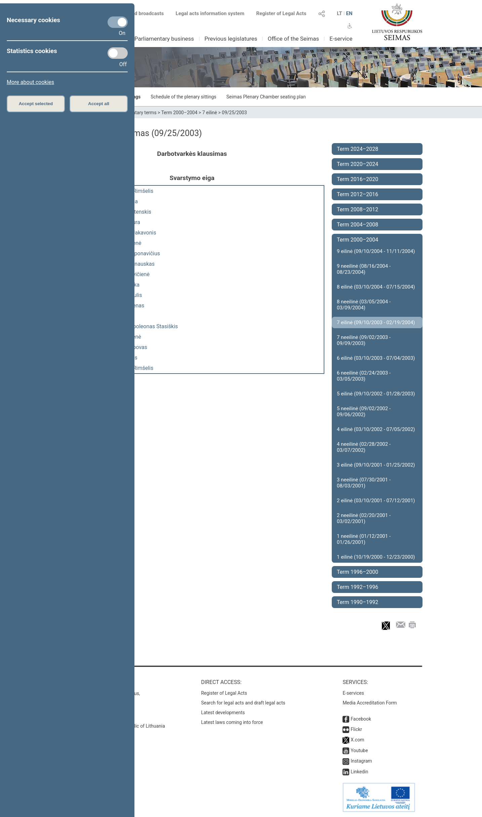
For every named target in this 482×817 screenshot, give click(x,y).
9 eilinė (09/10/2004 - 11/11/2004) (376, 251)
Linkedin (359, 771)
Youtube (359, 750)
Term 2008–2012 (357, 209)
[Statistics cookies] (118, 53)
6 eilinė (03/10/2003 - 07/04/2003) (376, 358)
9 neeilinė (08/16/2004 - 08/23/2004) (364, 269)
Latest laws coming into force (232, 722)
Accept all (98, 103)
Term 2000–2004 (179, 112)
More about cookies (30, 82)
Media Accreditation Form (370, 702)
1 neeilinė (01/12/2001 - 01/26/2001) (364, 539)
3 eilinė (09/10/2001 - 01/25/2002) (376, 465)
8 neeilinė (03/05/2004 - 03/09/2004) (364, 305)
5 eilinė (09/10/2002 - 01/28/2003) (376, 394)
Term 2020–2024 (357, 164)
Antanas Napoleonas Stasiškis (141, 326)
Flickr (356, 729)
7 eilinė (209, 112)
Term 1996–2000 (357, 572)
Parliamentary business (164, 38)
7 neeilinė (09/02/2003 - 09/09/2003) (364, 340)
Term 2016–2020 (357, 179)
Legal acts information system (210, 13)
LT (339, 13)
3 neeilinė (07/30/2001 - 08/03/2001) (364, 483)
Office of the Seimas (293, 38)
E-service (340, 38)
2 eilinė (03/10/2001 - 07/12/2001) (376, 501)
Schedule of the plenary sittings (183, 96)
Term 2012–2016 (357, 194)
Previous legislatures (230, 38)
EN (349, 13)
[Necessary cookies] (118, 22)
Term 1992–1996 (357, 587)
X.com (357, 739)
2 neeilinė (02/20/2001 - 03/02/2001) (364, 518)
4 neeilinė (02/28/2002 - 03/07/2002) (364, 447)
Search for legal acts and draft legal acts (243, 702)
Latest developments (223, 712)
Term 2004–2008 (357, 224)
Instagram (361, 761)
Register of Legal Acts (281, 13)
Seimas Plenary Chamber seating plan (266, 96)
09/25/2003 (234, 112)
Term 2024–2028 (357, 149)
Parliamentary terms (135, 112)
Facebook (361, 719)
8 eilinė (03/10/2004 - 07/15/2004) (376, 287)
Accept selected (36, 103)
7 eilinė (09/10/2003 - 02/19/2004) (376, 322)
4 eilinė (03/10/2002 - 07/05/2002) (376, 429)
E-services (353, 693)
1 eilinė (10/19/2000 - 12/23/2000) (376, 557)
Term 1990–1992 (357, 602)
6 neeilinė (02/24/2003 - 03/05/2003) (364, 376)
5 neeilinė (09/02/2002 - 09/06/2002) (364, 411)
